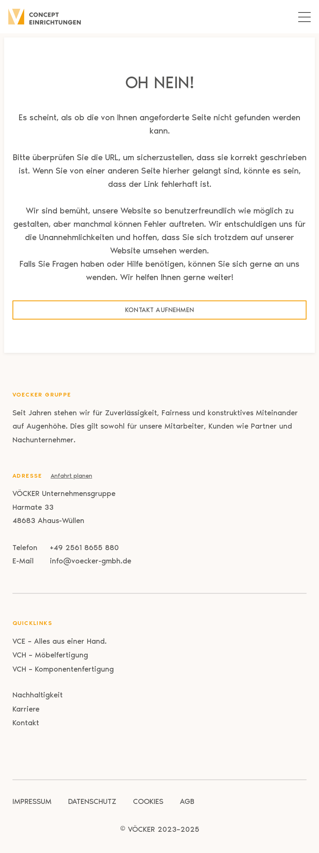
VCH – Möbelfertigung (50, 655)
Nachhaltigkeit (37, 694)
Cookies (148, 801)
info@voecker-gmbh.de (90, 560)
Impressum (32, 801)
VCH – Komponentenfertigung (63, 669)
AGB (187, 801)
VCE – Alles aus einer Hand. (59, 641)
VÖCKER (141, 829)
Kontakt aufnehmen (159, 310)
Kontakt (25, 722)
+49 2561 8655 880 (84, 547)
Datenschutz (92, 801)
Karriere (25, 709)
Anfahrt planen (71, 475)
